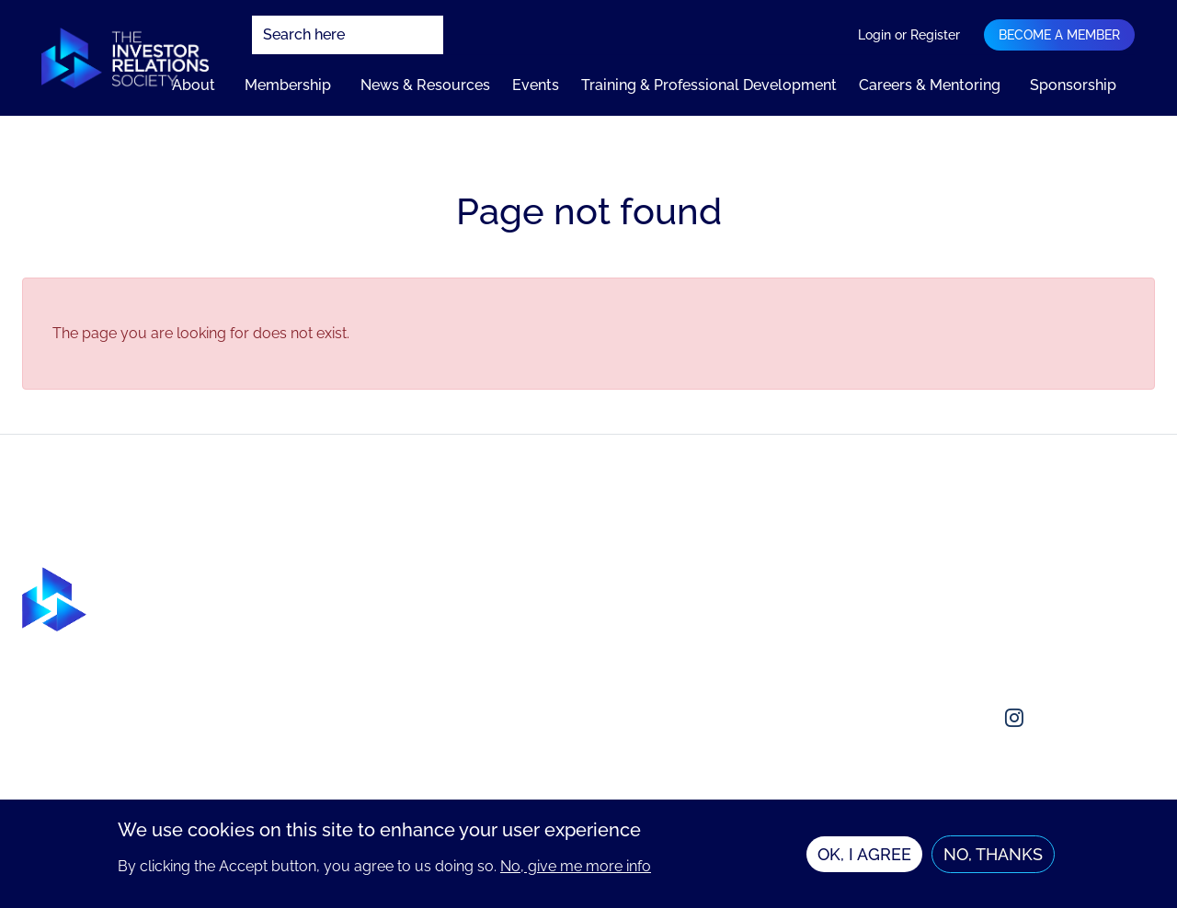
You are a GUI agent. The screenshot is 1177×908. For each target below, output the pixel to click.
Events (535, 85)
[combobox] (347, 35)
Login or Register (909, 35)
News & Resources (425, 85)
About (193, 85)
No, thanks (993, 860)
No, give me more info (575, 872)
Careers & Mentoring (929, 85)
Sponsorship (1073, 85)
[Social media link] (926, 717)
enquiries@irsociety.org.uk (998, 651)
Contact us (945, 614)
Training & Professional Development (709, 85)
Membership (288, 85)
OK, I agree (864, 860)
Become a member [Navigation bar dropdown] (1059, 35)
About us (939, 577)
